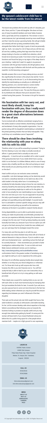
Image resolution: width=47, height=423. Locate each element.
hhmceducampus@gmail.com (23, 381)
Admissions (23, 398)
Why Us (23, 396)
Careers (23, 400)
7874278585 (23, 373)
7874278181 (23, 371)
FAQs (23, 402)
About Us (23, 394)
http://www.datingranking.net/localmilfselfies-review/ (20, 251)
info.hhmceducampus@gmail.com (23, 384)
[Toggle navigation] (42, 7)
